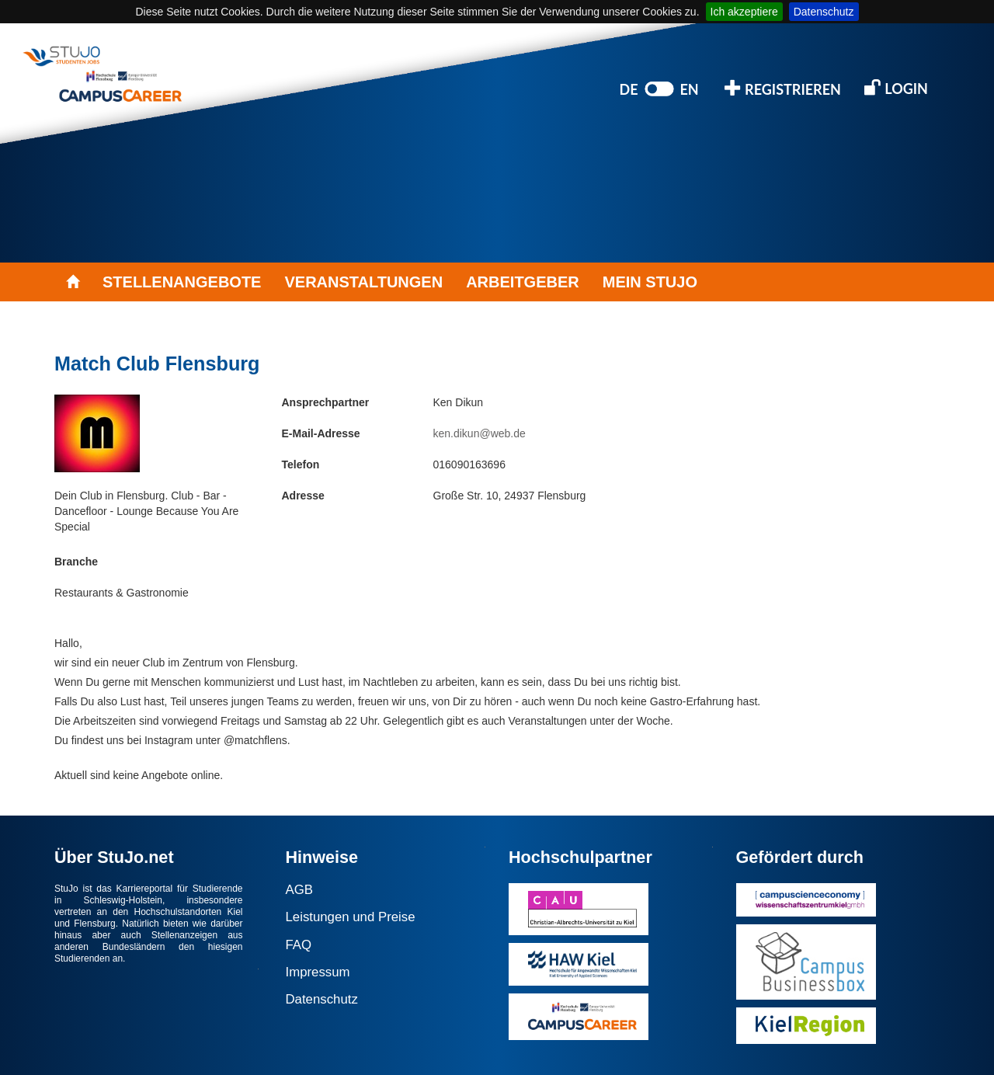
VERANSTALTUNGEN (363, 281)
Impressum (318, 972)
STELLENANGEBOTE (182, 281)
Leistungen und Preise (350, 917)
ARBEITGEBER (522, 281)
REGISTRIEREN (783, 88)
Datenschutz (824, 11)
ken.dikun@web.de (479, 433)
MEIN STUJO (650, 281)
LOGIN (896, 87)
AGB (299, 889)
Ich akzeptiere (744, 11)
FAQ (299, 945)
